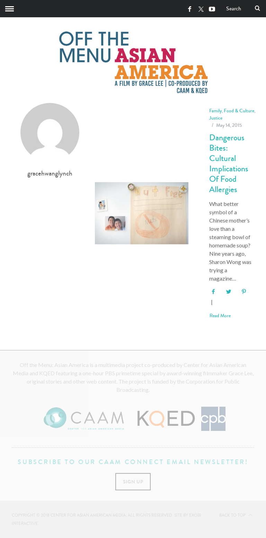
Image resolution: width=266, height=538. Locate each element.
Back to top (235, 515)
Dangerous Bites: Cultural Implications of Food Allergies (228, 163)
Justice (215, 118)
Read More (220, 316)
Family (215, 110)
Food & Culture (239, 110)
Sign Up (133, 482)
